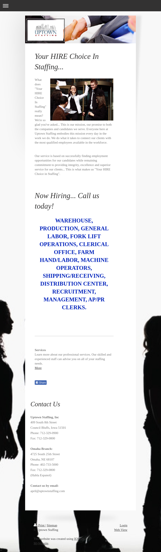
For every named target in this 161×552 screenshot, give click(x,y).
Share (41, 382)
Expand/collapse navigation (80, 5)
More (38, 368)
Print (39, 525)
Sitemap (52, 525)
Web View (120, 530)
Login (123, 525)
